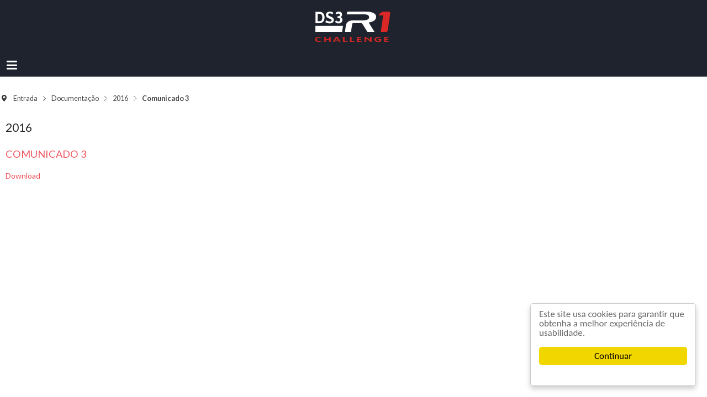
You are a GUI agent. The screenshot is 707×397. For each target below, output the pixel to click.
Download (56, 148)
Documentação (114, 76)
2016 (159, 76)
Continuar (613, 356)
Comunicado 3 (79, 126)
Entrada (64, 76)
